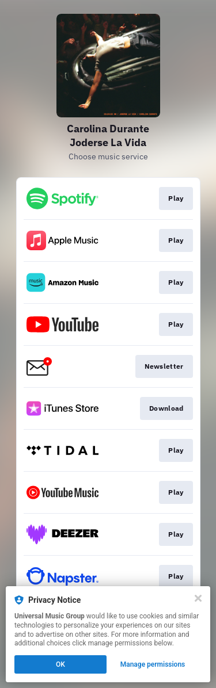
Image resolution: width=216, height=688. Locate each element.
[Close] (198, 598)
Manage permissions (152, 664)
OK (60, 664)
